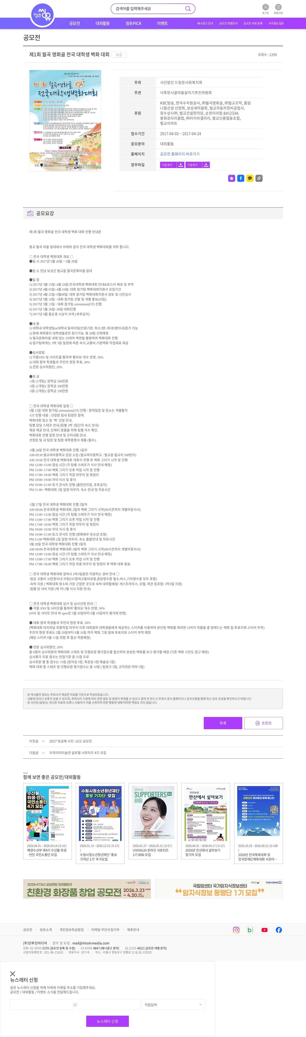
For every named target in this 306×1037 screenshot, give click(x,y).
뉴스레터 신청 (107, 1021)
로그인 (265, 9)
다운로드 (167, 165)
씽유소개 (46, 929)
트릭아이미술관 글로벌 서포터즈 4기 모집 (78, 753)
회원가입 (278, 9)
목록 (223, 723)
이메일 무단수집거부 (105, 929)
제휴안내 (133, 929)
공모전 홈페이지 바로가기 (180, 154)
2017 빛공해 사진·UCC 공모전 (71, 741)
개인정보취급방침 (71, 929)
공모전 (27, 929)
